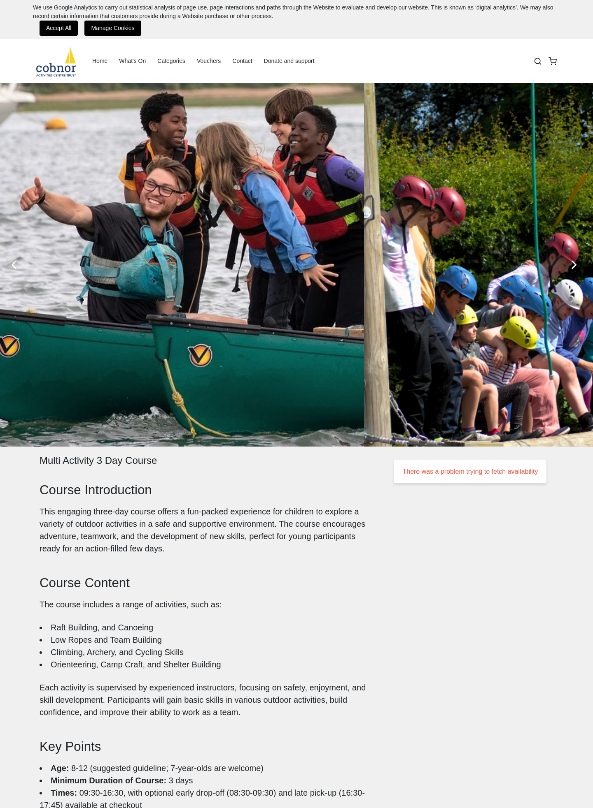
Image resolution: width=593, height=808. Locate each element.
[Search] (537, 61)
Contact (242, 61)
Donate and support (289, 61)
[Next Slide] (576, 265)
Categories (171, 61)
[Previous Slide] (16, 265)
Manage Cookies (112, 28)
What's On (132, 61)
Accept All (58, 28)
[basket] (552, 61)
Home (99, 61)
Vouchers (209, 61)
